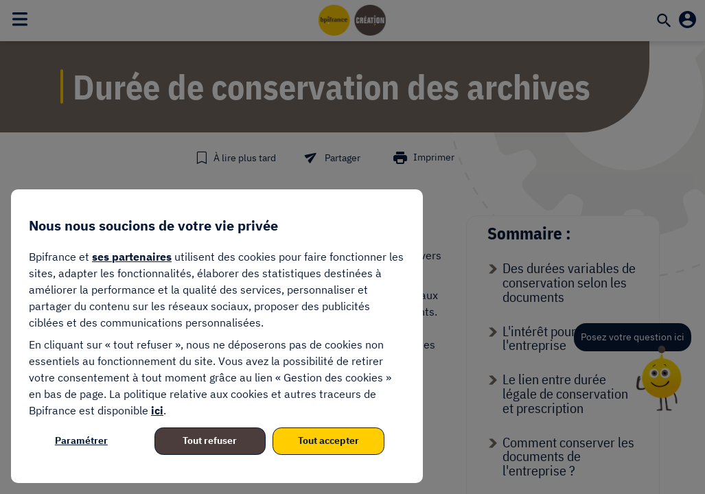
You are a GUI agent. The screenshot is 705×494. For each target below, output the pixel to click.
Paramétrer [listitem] (81, 440)
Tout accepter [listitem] (328, 440)
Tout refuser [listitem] (210, 440)
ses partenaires (132, 256)
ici (157, 410)
